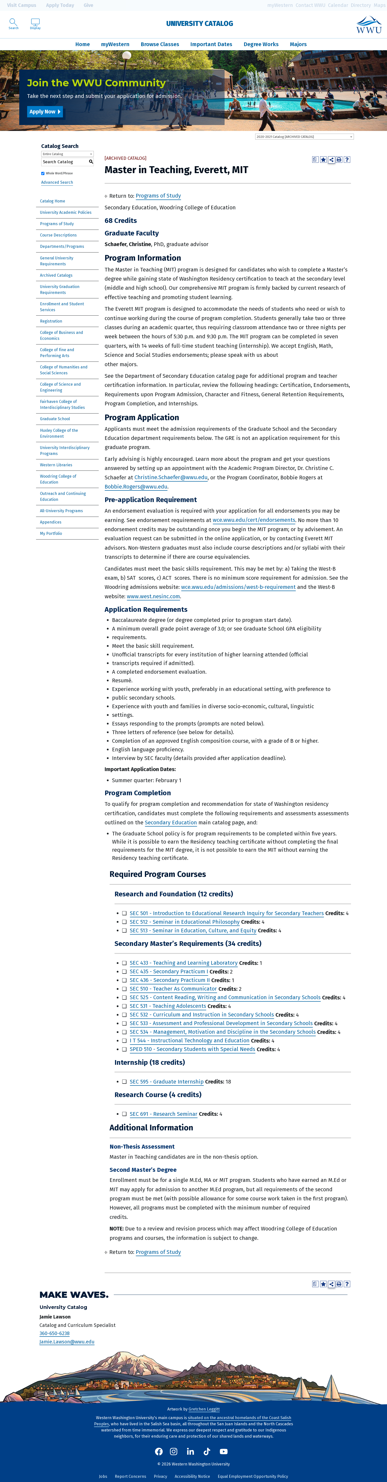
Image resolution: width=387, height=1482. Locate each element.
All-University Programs (61, 510)
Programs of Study (57, 223)
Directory (361, 5)
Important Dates (211, 44)
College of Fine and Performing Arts (57, 352)
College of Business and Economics (61, 335)
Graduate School (55, 418)
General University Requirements (56, 261)
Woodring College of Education (58, 479)
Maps (380, 5)
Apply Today (56, 5)
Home (82, 44)
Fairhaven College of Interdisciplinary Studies (62, 404)
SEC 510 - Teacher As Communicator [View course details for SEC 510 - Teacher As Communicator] (173, 989)
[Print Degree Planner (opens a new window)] (315, 159)
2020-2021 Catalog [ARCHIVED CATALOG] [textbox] (285, 137)
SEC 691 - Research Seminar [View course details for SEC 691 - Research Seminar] (163, 1114)
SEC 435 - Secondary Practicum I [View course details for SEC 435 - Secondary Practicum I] (169, 971)
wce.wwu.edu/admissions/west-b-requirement (238, 587)
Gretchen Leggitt (204, 1409)
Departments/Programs (62, 246)
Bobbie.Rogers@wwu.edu (136, 486)
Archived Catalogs (56, 275)
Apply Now (42, 111)
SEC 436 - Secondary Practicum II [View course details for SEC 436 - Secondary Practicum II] (170, 980)
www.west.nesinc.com (153, 596)
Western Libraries (56, 465)
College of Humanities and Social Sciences (64, 370)
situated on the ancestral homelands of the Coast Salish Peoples (192, 1420)
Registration (51, 321)
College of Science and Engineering (60, 387)
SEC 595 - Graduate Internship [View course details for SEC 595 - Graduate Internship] (167, 1081)
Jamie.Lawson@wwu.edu (67, 1342)
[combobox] (304, 137)
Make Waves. (74, 1294)
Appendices (50, 522)
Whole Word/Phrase (59, 173)
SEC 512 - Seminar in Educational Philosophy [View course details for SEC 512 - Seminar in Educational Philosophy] (185, 922)
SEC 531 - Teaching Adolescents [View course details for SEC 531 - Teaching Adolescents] (168, 1006)
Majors (298, 44)
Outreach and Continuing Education (63, 496)
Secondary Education (171, 822)
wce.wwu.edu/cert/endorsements (254, 520)
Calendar (338, 5)
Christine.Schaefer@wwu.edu (171, 477)
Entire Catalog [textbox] (53, 154)
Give (85, 5)
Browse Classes (160, 44)
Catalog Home (52, 201)
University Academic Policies (66, 212)
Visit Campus (18, 5)
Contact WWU (311, 5)
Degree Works (261, 44)
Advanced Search (57, 182)
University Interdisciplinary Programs (65, 450)
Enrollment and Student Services (62, 307)
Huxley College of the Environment (59, 433)
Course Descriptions (58, 235)
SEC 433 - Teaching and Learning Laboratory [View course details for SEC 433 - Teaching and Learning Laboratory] (184, 963)
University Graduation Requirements (59, 289)
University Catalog (199, 23)
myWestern (280, 5)
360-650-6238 (54, 1333)
